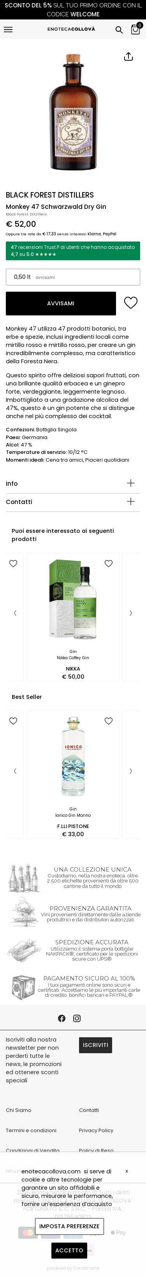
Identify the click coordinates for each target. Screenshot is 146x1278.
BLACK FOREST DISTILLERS (50, 195)
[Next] (130, 613)
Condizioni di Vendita (33, 1150)
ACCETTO (69, 1250)
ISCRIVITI (95, 1045)
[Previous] (15, 613)
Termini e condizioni (31, 1130)
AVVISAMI (60, 303)
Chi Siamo (19, 1110)
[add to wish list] (131, 303)
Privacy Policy (96, 1130)
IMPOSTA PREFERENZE (69, 1226)
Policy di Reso (96, 1150)
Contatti (19, 502)
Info (12, 484)
